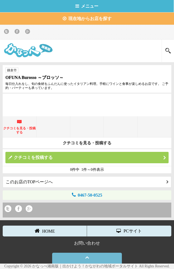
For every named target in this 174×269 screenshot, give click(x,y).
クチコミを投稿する (90, 158)
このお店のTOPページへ (87, 181)
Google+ (28, 32)
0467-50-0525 (87, 194)
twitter (7, 32)
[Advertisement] (87, 104)
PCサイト (129, 231)
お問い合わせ (87, 243)
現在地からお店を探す (87, 18)
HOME (45, 230)
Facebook (18, 32)
